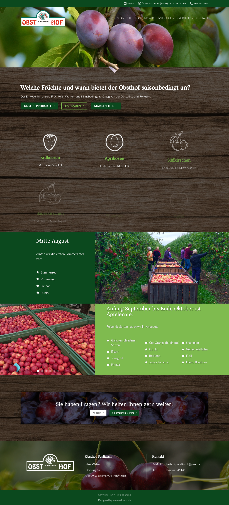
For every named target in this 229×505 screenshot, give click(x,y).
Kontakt (202, 18)
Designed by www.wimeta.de (114, 500)
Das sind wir (145, 18)
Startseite (125, 18)
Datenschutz (106, 495)
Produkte (185, 18)
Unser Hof (165, 18)
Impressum (124, 495)
